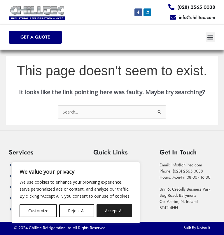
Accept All (114, 210)
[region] (76, 192)
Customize (38, 210)
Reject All (76, 210)
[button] (210, 37)
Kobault (203, 228)
